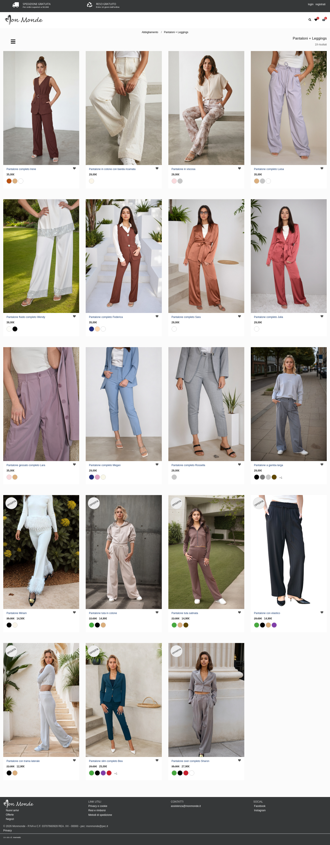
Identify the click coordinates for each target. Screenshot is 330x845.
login (310, 4)
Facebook (259, 806)
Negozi (10, 819)
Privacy (7, 830)
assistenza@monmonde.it (186, 806)
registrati (320, 4)
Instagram (259, 810)
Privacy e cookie (97, 806)
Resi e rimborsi (97, 810)
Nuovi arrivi (12, 810)
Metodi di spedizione (100, 814)
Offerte (10, 814)
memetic (17, 837)
